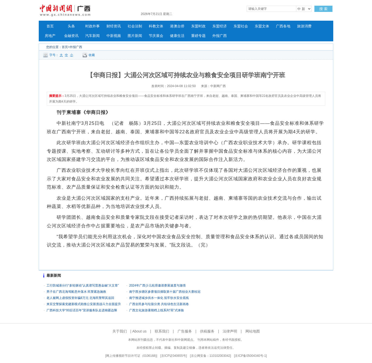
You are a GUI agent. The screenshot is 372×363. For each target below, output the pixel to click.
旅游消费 (304, 26)
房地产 (50, 36)
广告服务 (184, 331)
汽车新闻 (92, 36)
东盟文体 (262, 26)
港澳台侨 (177, 26)
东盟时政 (198, 26)
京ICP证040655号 (173, 356)
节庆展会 (156, 36)
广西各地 (283, 26)
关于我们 (119, 331)
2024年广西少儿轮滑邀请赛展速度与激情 (157, 285)
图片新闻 (135, 36)
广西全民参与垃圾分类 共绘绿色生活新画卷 (159, 304)
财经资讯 (113, 26)
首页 (50, 26)
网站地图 (252, 331)
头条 (71, 26)
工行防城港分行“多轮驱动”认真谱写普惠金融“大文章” (83, 285)
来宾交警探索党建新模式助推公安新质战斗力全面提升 (84, 304)
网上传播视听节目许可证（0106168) (131, 356)
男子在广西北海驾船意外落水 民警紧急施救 (76, 292)
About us (139, 331)
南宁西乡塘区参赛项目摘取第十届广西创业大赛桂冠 (164, 292)
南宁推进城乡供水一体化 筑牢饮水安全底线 (159, 298)
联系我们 (162, 331)
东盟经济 (219, 26)
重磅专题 (198, 36)
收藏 (92, 55)
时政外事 (92, 26)
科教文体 (156, 26)
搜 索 (323, 9)
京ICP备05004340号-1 (250, 356)
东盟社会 (241, 26)
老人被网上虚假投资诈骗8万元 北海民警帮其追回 (80, 298)
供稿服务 (207, 331)
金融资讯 (71, 36)
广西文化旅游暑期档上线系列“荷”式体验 (156, 310)
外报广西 (219, 36)
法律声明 (230, 331)
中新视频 (113, 36)
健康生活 (177, 36)
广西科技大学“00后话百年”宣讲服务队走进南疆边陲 (82, 310)
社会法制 (135, 26)
